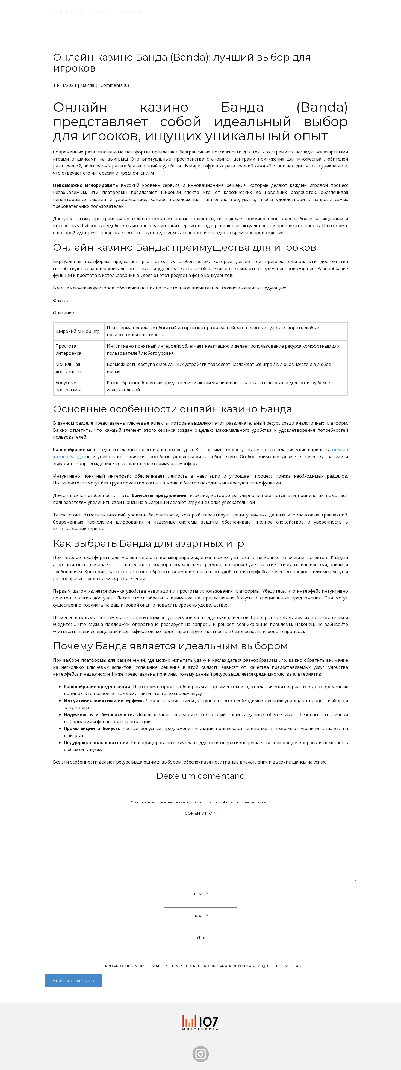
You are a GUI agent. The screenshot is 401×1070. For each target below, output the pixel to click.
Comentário (200, 813)
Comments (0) (114, 85)
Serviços (101, 11)
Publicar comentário (73, 980)
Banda (87, 85)
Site (200, 937)
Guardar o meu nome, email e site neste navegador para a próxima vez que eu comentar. (201, 966)
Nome (200, 894)
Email (200, 916)
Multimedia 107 (66, 11)
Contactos (130, 11)
